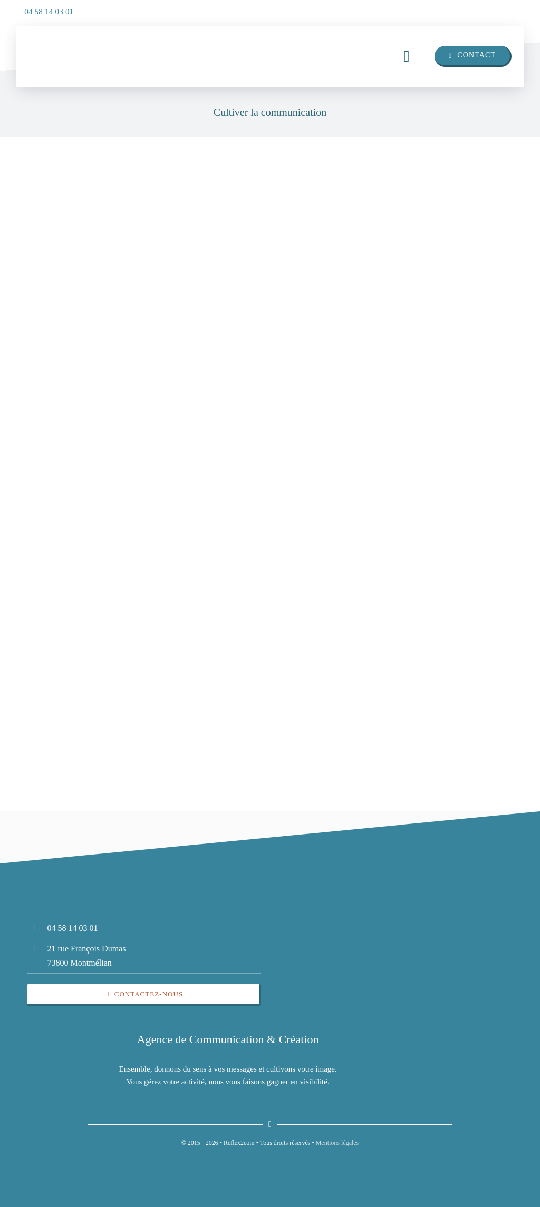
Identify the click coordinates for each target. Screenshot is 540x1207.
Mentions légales (337, 1142)
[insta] (514, 9)
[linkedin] (492, 9)
